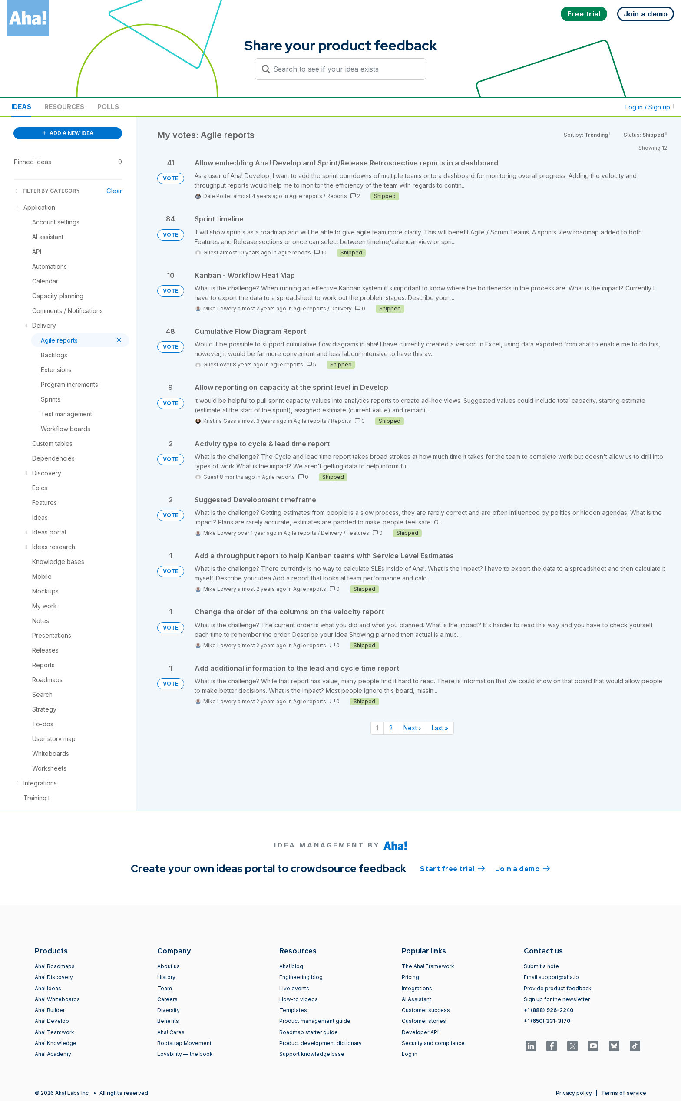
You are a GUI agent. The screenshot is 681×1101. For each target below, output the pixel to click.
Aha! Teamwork (54, 1032)
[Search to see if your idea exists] (344, 69)
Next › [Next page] (412, 728)
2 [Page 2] (391, 728)
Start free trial (452, 868)
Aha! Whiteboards (57, 999)
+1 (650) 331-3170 (547, 1021)
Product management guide (314, 1021)
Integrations (417, 988)
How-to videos (298, 999)
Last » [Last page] (440, 728)
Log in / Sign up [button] (649, 107)
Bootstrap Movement (184, 1043)
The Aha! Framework (428, 966)
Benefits (168, 1021)
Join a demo (523, 868)
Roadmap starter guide (308, 1032)
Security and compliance (433, 1043)
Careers (167, 999)
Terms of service (623, 1093)
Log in (409, 1054)
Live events (294, 988)
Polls (108, 106)
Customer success (426, 1010)
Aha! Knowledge (55, 1043)
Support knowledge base (311, 1054)
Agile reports (305, 196)
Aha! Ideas (48, 988)
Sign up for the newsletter (557, 999)
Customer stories (424, 1021)
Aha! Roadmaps (55, 966)
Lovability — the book (185, 1054)
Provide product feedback (558, 988)
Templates (293, 1010)
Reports (337, 196)
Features (358, 533)
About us (168, 966)
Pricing (410, 977)
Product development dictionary (320, 1043)
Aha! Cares (171, 1032)
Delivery (341, 308)
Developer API (420, 1032)
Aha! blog (291, 966)
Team (164, 988)
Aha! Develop (52, 1021)
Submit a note (541, 966)
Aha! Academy (53, 1054)
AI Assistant (416, 999)
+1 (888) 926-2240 (548, 1010)
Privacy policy (574, 1093)
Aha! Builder (50, 1010)
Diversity (168, 1010)
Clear (114, 191)
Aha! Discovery (54, 977)
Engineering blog (301, 977)
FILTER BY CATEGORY (47, 191)
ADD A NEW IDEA (67, 133)
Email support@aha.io (551, 977)
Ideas (21, 106)
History (166, 977)
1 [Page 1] (377, 728)
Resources (64, 106)
